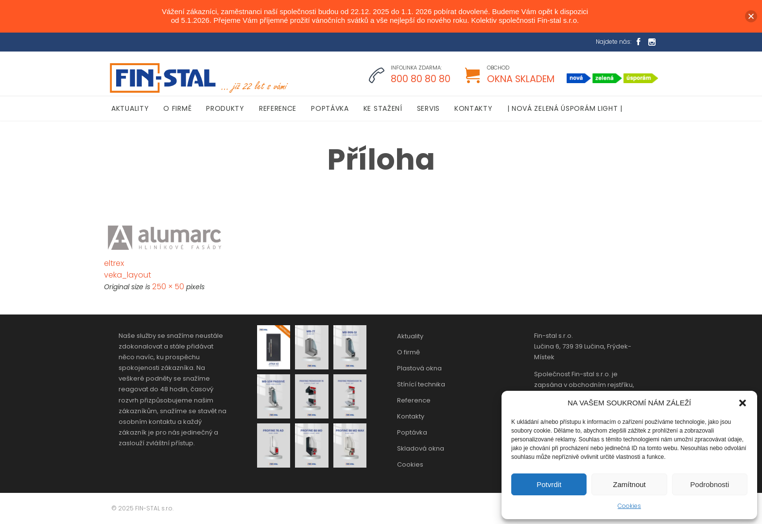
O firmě (408, 352)
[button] (742, 403)
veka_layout (127, 274)
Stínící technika (421, 384)
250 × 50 (168, 286)
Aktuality (410, 336)
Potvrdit (549, 484)
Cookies (629, 506)
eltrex (114, 263)
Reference (414, 400)
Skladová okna (420, 448)
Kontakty (410, 416)
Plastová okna (419, 368)
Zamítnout (629, 484)
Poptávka (412, 432)
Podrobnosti (709, 484)
